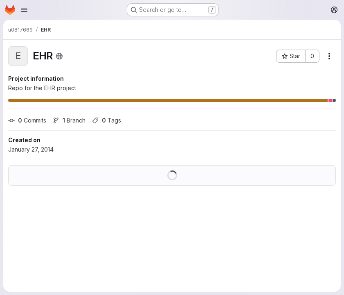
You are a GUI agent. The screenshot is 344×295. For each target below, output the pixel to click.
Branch (69, 120)
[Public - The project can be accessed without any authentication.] (59, 56)
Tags (106, 120)
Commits (27, 120)
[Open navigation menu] (24, 9)
